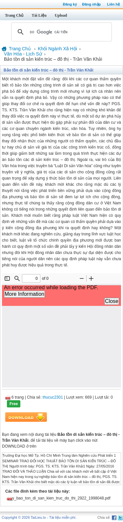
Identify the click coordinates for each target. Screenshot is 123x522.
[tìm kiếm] (60, 32)
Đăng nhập (91, 4)
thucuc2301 (53, 397)
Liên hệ (113, 4)
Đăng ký (70, 4)
